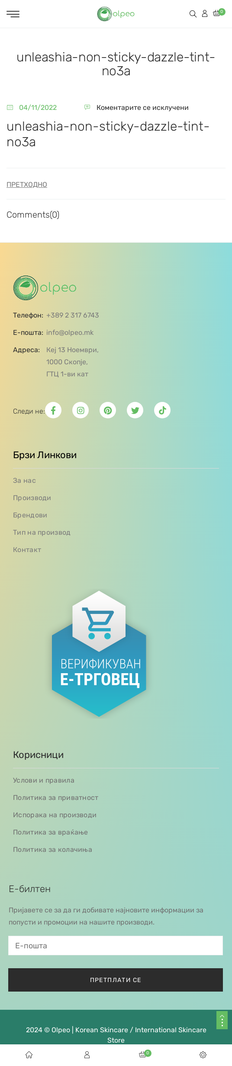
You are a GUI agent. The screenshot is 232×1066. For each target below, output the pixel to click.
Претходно (26, 184)
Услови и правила (43, 780)
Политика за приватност (56, 797)
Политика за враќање (50, 832)
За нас (24, 480)
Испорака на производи (55, 815)
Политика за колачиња (52, 849)
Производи (32, 498)
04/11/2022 (38, 107)
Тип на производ (42, 532)
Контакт (27, 550)
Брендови (30, 515)
